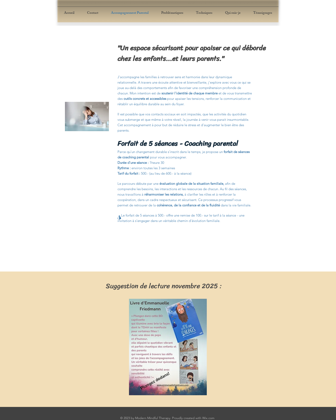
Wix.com (208, 418)
